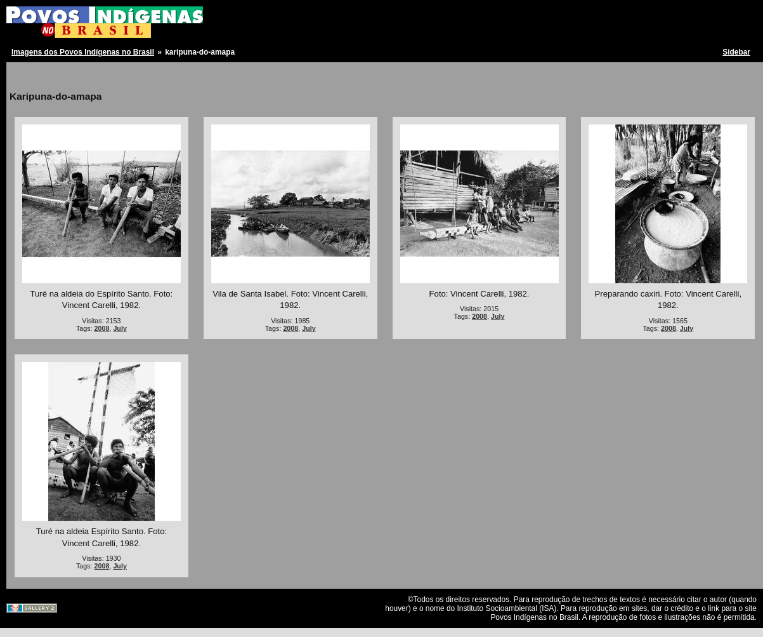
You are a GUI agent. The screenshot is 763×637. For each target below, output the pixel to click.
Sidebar (736, 52)
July (119, 328)
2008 (102, 328)
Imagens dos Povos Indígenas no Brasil (82, 52)
